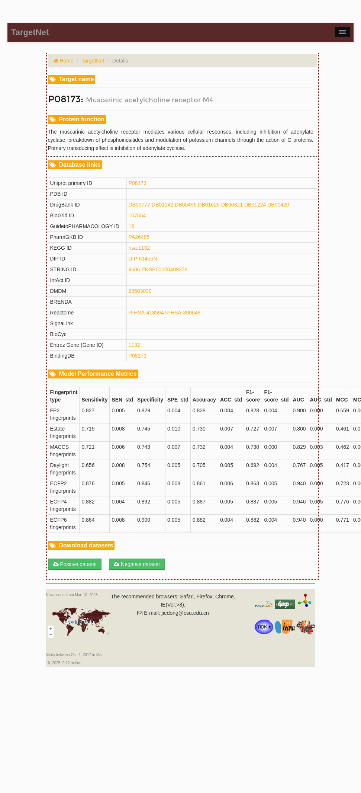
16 (132, 226)
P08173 (137, 183)
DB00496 (185, 205)
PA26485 (139, 237)
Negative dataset (137, 564)
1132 (134, 345)
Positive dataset (75, 564)
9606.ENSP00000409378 (158, 269)
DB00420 (278, 205)
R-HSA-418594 (146, 313)
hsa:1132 (139, 248)
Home (66, 61)
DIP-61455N (143, 259)
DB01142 (162, 205)
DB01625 (208, 205)
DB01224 (255, 205)
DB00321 (232, 205)
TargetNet (92, 61)
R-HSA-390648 (182, 313)
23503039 (140, 291)
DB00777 (139, 205)
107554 (137, 215)
